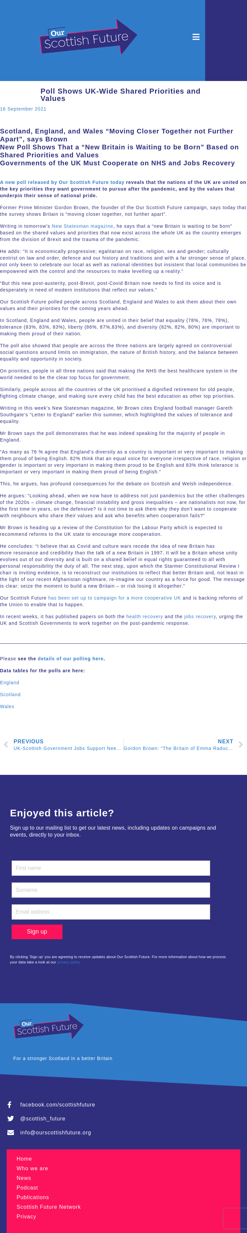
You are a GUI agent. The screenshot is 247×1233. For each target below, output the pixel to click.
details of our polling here (71, 658)
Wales (7, 706)
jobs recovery (200, 616)
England (9, 682)
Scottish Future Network (49, 1207)
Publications (33, 1197)
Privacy (26, 1216)
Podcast (27, 1188)
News (24, 1178)
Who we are (32, 1168)
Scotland (10, 694)
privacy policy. (69, 962)
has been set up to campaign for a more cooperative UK (114, 598)
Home (24, 1159)
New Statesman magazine (82, 226)
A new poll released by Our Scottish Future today (62, 182)
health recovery (144, 616)
